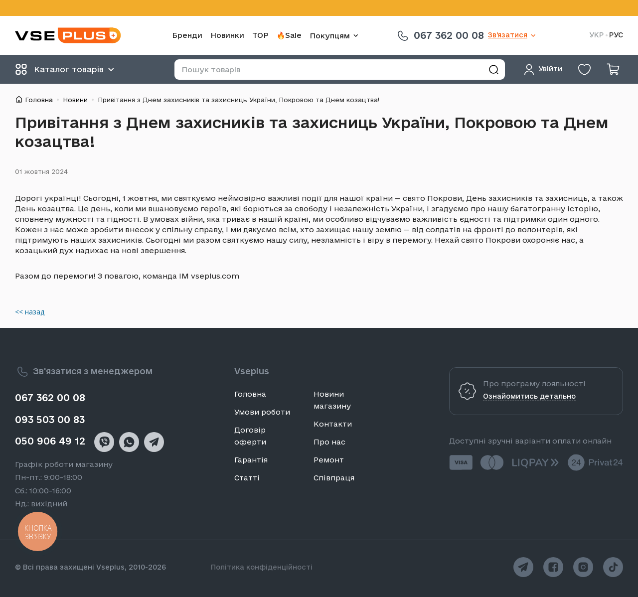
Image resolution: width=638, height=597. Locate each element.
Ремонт (329, 459)
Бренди (187, 35)
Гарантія (251, 459)
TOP (260, 35)
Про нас (329, 442)
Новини (75, 99)
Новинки (227, 35)
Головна (39, 99)
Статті (247, 477)
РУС (616, 35)
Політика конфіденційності (262, 567)
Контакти (333, 424)
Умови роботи (262, 412)
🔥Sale (289, 35)
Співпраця (334, 477)
